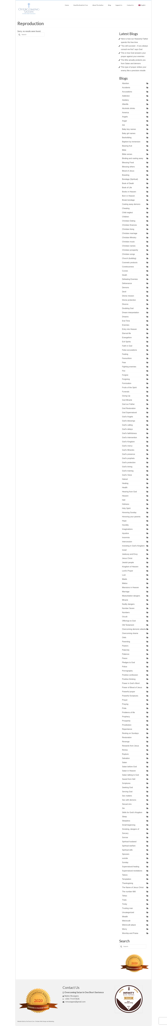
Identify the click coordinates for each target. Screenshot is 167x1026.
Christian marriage (129, 233)
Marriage (125, 592)
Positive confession (130, 675)
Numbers (126, 612)
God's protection (129, 462)
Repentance (127, 729)
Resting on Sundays (130, 733)
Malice (124, 583)
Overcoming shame (130, 633)
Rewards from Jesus (130, 746)
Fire (123, 371)
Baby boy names (129, 129)
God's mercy (127, 446)
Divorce (125, 304)
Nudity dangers (128, 604)
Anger (124, 121)
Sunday (125, 862)
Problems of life (128, 712)
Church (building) (129, 258)
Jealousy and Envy (130, 554)
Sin (123, 808)
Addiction (126, 96)
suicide (125, 858)
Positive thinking (129, 679)
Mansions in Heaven (130, 587)
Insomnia (126, 537)
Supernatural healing (130, 867)
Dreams (125, 317)
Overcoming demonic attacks (134, 629)
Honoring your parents (131, 517)
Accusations (127, 92)
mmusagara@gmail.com (74, 1002)
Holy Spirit (126, 508)
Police (124, 667)
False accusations (129, 350)
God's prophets (128, 458)
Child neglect (127, 213)
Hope (124, 521)
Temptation (126, 879)
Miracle (125, 600)
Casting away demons (131, 204)
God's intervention (129, 437)
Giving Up (126, 396)
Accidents (126, 88)
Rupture (125, 754)
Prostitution (126, 725)
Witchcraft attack (129, 925)
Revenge (126, 742)
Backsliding (127, 138)
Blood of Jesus (128, 171)
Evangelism (127, 337)
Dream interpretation (130, 312)
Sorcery (125, 833)
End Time (126, 321)
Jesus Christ (127, 558)
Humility (125, 525)
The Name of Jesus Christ (133, 887)
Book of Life (127, 188)
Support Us (119, 5)
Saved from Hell (128, 779)
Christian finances (129, 225)
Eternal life (126, 333)
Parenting (126, 642)
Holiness (125, 504)
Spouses (125, 854)
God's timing (127, 467)
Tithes (124, 896)
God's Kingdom (128, 442)
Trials (124, 900)
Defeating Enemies (130, 279)
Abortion (125, 83)
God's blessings (128, 421)
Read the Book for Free (81, 5)
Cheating (126, 208)
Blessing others (128, 167)
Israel (124, 550)
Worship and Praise (130, 933)
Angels (125, 117)
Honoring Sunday (129, 512)
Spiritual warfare (129, 846)
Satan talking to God (130, 775)
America (125, 113)
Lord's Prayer (127, 571)
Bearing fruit (127, 146)
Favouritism (127, 358)
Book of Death (128, 183)
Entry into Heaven (129, 329)
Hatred (125, 479)
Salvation (126, 758)
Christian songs (128, 254)
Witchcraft (126, 921)
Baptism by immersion (131, 142)
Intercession (127, 542)
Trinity (124, 904)
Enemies (125, 325)
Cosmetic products (130, 263)
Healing (125, 483)
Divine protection (129, 300)
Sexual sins (127, 804)
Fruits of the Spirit (129, 387)
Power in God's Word (131, 683)
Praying (125, 704)
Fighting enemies (129, 367)
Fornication (126, 383)
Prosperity (126, 721)
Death (124, 275)
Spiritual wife (127, 850)
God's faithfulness (129, 433)
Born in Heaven (128, 196)
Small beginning (128, 825)
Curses (125, 271)
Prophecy (126, 717)
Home (67, 5)
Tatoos (125, 875)
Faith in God (127, 346)
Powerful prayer (128, 692)
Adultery (125, 100)
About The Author (97, 5)
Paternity (125, 650)
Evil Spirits (126, 342)
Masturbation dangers (131, 596)
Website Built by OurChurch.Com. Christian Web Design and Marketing (35, 1021)
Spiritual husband (129, 842)
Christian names (129, 246)
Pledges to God (128, 662)
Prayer (125, 700)
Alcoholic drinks (128, 108)
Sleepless (126, 821)
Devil (124, 292)
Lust (124, 575)
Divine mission (128, 296)
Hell (123, 500)
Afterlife (125, 104)
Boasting (125, 175)
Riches (125, 750)
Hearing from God (129, 492)
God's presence (128, 454)
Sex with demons (129, 800)
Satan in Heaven (129, 771)
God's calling (127, 425)
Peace (124, 658)
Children (125, 217)
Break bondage (128, 200)
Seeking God (127, 787)
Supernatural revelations (132, 871)
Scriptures (126, 783)
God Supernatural (129, 412)
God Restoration (129, 408)
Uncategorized (128, 912)
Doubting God (128, 308)
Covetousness (128, 267)
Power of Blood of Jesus (132, 687)
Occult (124, 617)
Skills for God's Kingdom (132, 812)
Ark (123, 125)
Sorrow (125, 837)
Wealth (125, 917)
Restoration (127, 737)
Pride (124, 708)
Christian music (128, 242)
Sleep (124, 817)
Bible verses (127, 154)
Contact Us (130, 5)
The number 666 (129, 892)
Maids (124, 579)
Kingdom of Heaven (130, 567)
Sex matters (127, 796)
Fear (124, 362)
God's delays (127, 429)
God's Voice (127, 475)
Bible (124, 150)
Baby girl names (128, 133)
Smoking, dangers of (130, 829)
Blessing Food (128, 163)
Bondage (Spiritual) (130, 179)
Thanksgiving (127, 883)
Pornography (127, 671)
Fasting (125, 354)
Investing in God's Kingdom (133, 546)
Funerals (125, 392)
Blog (109, 5)
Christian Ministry (129, 238)
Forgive (125, 375)
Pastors (125, 646)
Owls (124, 637)
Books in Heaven (129, 192)
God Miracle (127, 400)
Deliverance (127, 283)
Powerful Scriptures (130, 696)
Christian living (128, 229)
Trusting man (127, 908)
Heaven (125, 496)
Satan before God (129, 767)
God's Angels (127, 417)
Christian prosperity (130, 250)
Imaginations (127, 529)
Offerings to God (129, 621)
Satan (124, 762)
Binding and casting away (132, 158)
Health (124, 487)
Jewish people (128, 562)
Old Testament (128, 625)
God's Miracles (128, 450)
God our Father (128, 404)
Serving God (127, 792)
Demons (125, 287)
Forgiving (126, 379)
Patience (125, 654)
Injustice (125, 533)
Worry (124, 929)
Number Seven (128, 608)
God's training (127, 471)
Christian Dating (128, 221)
